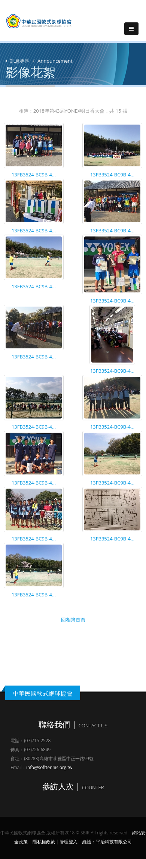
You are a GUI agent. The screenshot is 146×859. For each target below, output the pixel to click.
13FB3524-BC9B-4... (34, 174)
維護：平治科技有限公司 (107, 841)
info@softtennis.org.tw (49, 767)
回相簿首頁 (73, 619)
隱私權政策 (44, 841)
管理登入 (68, 841)
